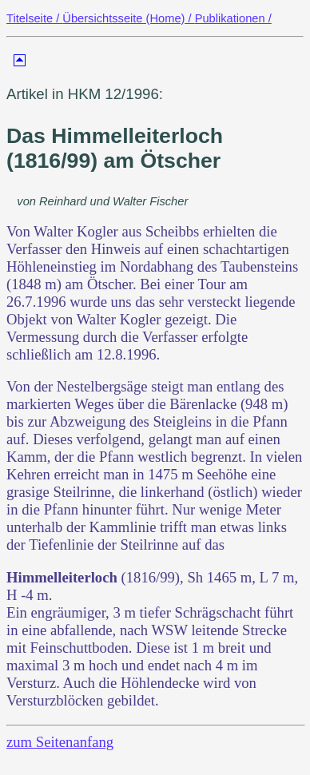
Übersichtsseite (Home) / (128, 18)
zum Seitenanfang (59, 741)
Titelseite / (34, 18)
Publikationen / (233, 18)
